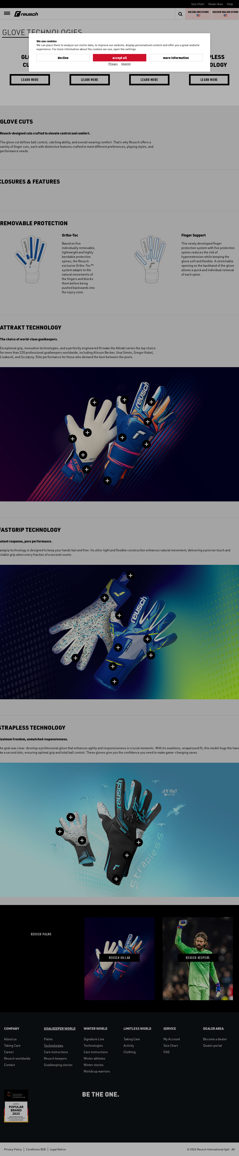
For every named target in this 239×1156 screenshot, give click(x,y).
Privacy (113, 64)
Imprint (126, 64)
